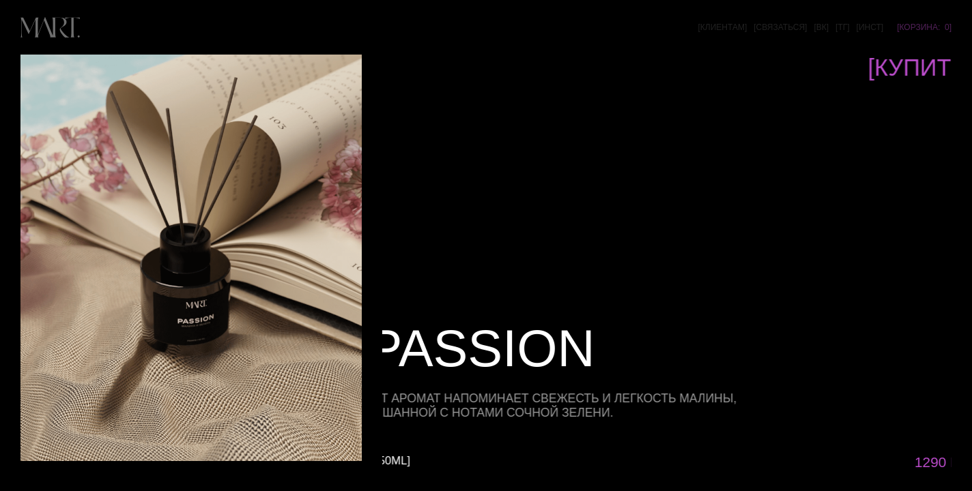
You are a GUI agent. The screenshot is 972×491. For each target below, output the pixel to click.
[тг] (842, 27)
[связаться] (780, 27)
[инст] (870, 27)
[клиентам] (722, 27)
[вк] (821, 27)
